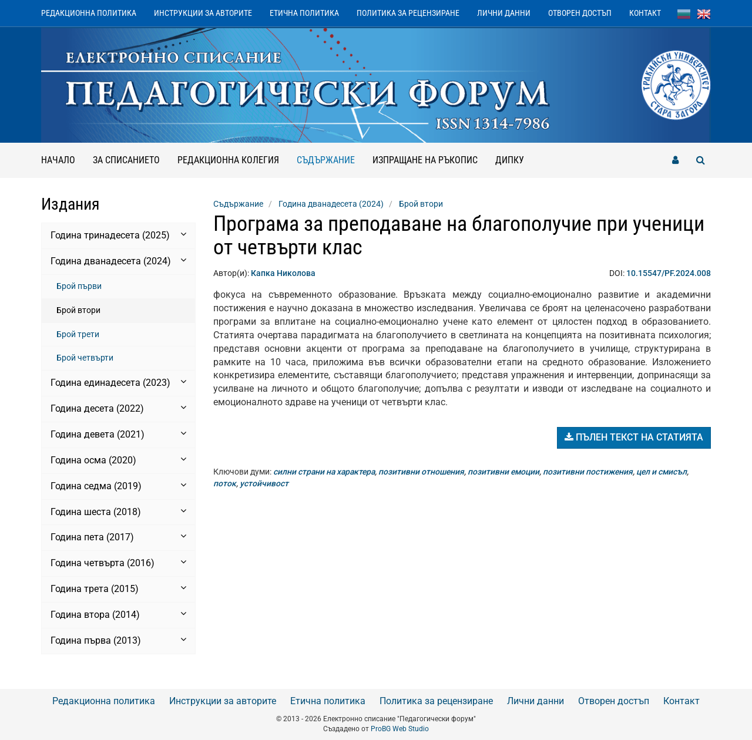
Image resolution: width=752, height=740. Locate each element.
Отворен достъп (580, 13)
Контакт (645, 13)
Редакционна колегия (228, 160)
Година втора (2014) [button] (118, 614)
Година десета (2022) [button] (118, 408)
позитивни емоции (503, 471)
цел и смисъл (661, 471)
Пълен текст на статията (634, 437)
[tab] (118, 236)
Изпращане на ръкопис (425, 160)
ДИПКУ (509, 160)
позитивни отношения (421, 471)
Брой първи (79, 286)
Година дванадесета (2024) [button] (118, 261)
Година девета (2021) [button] (118, 434)
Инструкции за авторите (203, 13)
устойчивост (264, 483)
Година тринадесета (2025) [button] (118, 235)
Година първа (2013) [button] (118, 640)
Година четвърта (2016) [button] (118, 563)
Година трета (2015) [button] (118, 588)
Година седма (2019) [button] (118, 486)
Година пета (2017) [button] (118, 537)
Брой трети (77, 334)
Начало (58, 160)
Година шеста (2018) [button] (118, 511)
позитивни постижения (588, 471)
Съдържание (330, 154)
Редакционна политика (88, 13)
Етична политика (304, 13)
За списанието (126, 160)
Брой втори (78, 310)
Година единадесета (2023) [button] (118, 382)
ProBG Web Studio (400, 729)
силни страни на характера (324, 471)
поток (224, 483)
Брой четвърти (84, 357)
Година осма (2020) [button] (118, 460)
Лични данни (504, 13)
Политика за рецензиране (408, 13)
